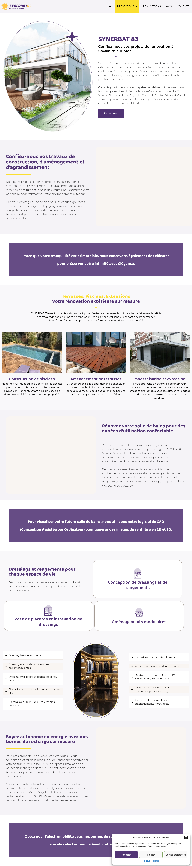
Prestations (127, 6)
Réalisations (152, 6)
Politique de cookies (151, 861)
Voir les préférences (176, 854)
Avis (169, 6)
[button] (186, 837)
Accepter (126, 854)
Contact (183, 6)
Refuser (151, 854)
